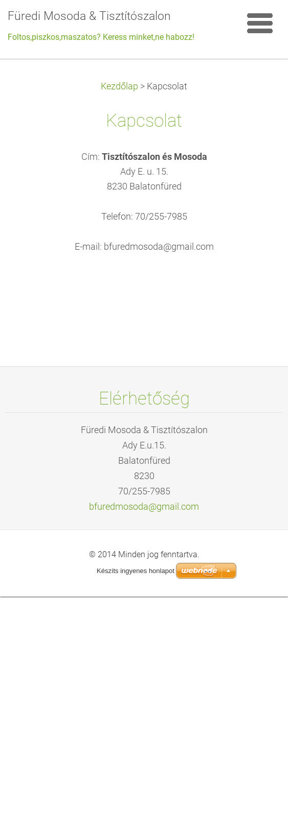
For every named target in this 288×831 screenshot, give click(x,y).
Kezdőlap (119, 86)
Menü (260, 23)
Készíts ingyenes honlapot (135, 571)
